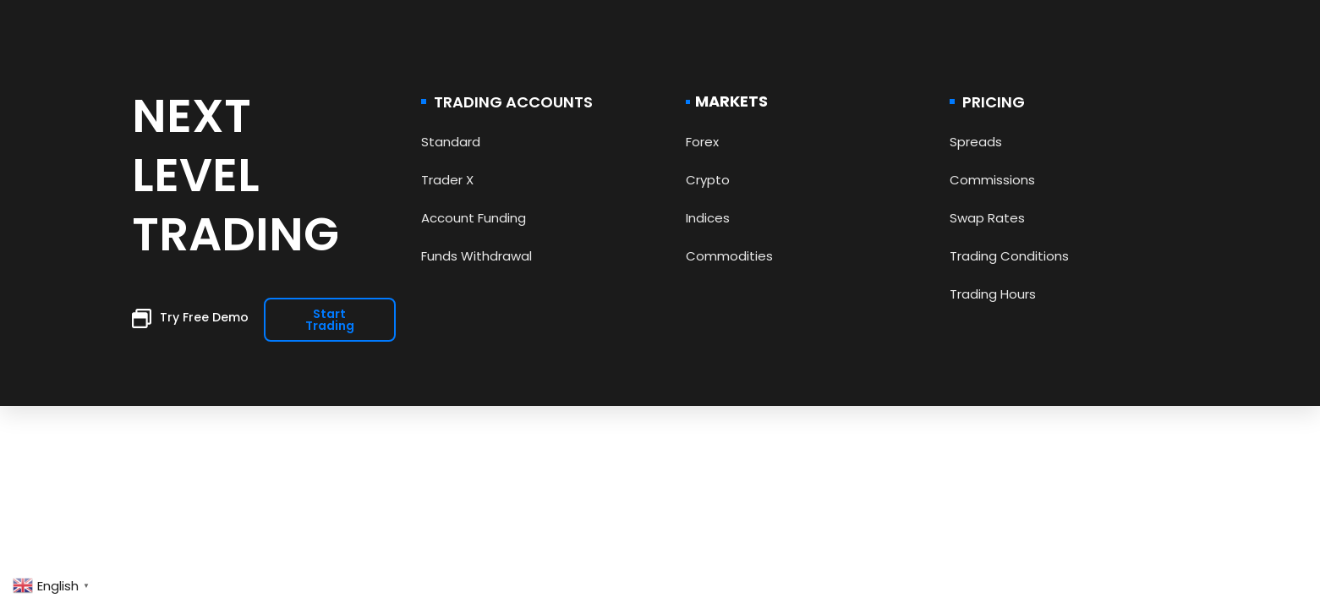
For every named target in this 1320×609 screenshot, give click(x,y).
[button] (330, 320)
